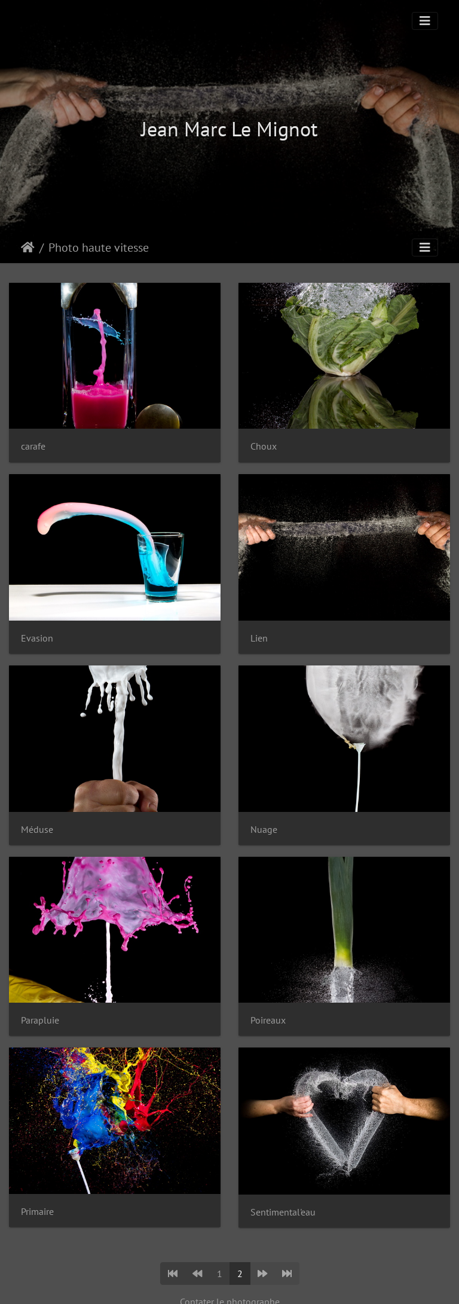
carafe (33, 446)
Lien (259, 638)
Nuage (263, 829)
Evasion (37, 638)
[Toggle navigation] (425, 21)
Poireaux (268, 1020)
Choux (263, 446)
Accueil (28, 247)
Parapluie (40, 1020)
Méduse (37, 829)
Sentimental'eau (283, 1212)
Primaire (37, 1211)
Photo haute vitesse (98, 247)
